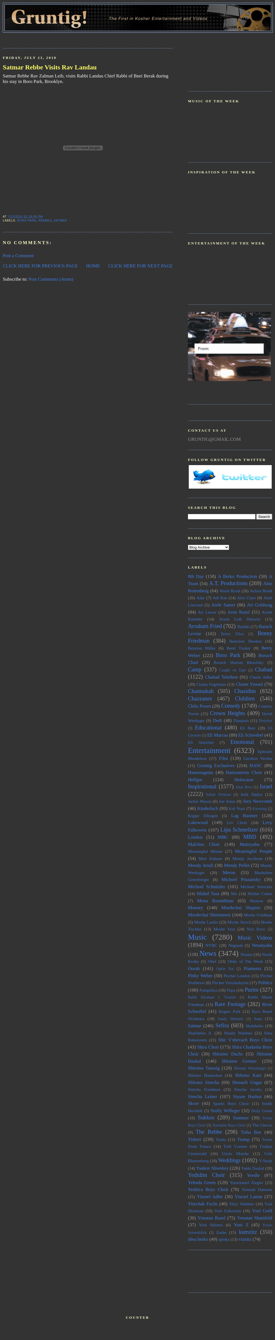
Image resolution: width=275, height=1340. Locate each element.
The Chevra (262, 1125)
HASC (256, 765)
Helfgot (195, 779)
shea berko (198, 1239)
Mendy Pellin (237, 865)
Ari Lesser (207, 612)
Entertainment (209, 750)
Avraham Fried (205, 626)
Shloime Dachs (228, 1054)
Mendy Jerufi (200, 865)
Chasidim (245, 691)
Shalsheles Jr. (200, 1033)
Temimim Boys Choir (228, 1125)
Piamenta (252, 968)
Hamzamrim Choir (244, 772)
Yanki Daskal (252, 1168)
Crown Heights (227, 713)
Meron (229, 872)
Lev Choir (237, 822)
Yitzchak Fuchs (203, 1203)
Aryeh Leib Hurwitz (239, 619)
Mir (234, 893)
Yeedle (253, 1175)
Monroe (256, 900)
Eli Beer (247, 728)
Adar (201, 597)
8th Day (196, 576)
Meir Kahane (210, 858)
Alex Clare (246, 597)
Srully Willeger (225, 1110)
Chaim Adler (261, 677)
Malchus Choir (204, 844)
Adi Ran (220, 597)
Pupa (231, 990)
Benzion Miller (202, 648)
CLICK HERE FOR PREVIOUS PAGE (40, 265)
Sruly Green (261, 1110)
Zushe (221, 1232)
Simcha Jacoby (248, 1089)
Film (223, 758)
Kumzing (260, 809)
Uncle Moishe (235, 1153)
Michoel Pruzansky (241, 879)
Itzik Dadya (251, 794)
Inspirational (202, 786)
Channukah (201, 691)
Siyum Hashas (247, 1096)
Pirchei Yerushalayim (230, 982)
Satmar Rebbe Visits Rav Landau (50, 67)
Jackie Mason (199, 801)
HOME (93, 265)
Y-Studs (266, 1160)
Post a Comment (18, 255)
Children (245, 698)
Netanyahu (262, 945)
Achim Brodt (261, 590)
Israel (266, 786)
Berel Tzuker (239, 648)
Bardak (243, 626)
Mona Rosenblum (215, 900)
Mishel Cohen (260, 893)
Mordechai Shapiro (240, 907)
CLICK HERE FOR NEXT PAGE (140, 265)
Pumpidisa (209, 990)
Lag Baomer (244, 815)
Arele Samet (223, 605)
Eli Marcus (217, 735)
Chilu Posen (199, 706)
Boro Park (26, 220)
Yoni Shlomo (211, 1224)
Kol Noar (237, 808)
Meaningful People (253, 851)
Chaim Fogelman (211, 684)
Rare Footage (230, 1004)
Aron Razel (238, 612)
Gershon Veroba (257, 758)
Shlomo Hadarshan (205, 1075)
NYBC (211, 945)
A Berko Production (237, 576)
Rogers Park (229, 1011)
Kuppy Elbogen (203, 815)
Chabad (263, 669)
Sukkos (206, 1117)
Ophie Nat (225, 969)
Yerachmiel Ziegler (246, 1182)
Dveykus (265, 721)
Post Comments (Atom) (51, 279)
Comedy (230, 706)
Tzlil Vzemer (235, 1146)
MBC (223, 837)
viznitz (245, 1239)
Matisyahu (250, 844)
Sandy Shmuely (230, 1019)
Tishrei (194, 1139)
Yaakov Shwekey (212, 1168)
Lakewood (198, 822)
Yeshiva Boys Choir (208, 1189)
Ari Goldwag (259, 605)
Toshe (221, 1139)
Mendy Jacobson (247, 858)
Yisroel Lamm (249, 1196)
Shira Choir (208, 1047)
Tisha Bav (251, 1132)
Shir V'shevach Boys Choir (245, 1039)
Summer (241, 1117)
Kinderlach (207, 808)
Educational (208, 727)
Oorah (194, 968)
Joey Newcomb (257, 801)
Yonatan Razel (212, 1218)
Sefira (222, 1025)
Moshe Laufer (206, 922)
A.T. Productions (228, 583)
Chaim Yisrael (249, 684)
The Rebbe (209, 1132)
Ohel (212, 961)
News (207, 953)
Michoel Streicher (256, 886)
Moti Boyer (256, 929)
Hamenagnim (200, 772)
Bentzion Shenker (245, 641)
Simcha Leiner (202, 1096)
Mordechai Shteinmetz (209, 914)
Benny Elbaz (232, 634)
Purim (251, 990)
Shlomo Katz (248, 1075)
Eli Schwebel (250, 735)
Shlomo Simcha (203, 1082)
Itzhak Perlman (218, 794)
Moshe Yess (224, 929)
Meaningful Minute (205, 851)
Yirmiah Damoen (257, 1189)
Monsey (195, 907)
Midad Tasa (208, 893)
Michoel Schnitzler (206, 886)
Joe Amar (227, 801)
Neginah (235, 945)
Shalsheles (254, 1025)
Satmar (60, 220)
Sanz (258, 1018)
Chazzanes (200, 698)
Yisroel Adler (210, 1196)
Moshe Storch (239, 922)
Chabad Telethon (221, 677)
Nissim (246, 954)
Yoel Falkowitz (227, 1210)
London (195, 837)
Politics (265, 982)
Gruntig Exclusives (216, 765)
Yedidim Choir (206, 1175)
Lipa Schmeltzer (239, 830)
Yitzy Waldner (241, 1203)
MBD (249, 837)
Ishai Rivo (244, 787)
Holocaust (243, 779)
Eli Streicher (201, 742)
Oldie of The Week (245, 961)
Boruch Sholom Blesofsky (239, 662)
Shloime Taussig (204, 1068)
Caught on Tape (232, 670)
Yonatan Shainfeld (254, 1218)
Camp (194, 669)
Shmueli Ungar (247, 1082)
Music (197, 937)
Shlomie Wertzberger (250, 1068)
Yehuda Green (202, 1182)
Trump (243, 1139)
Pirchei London (237, 975)
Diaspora (240, 720)
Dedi (217, 720)
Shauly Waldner (238, 1033)
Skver (193, 1103)
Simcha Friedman (204, 1089)
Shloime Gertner (239, 1061)
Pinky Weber (200, 975)
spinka (223, 1239)
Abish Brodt (229, 590)
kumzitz (248, 1232)
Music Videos (255, 938)
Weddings (229, 1160)
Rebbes (45, 220)
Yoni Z (241, 1224)
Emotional (242, 742)
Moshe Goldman (258, 915)
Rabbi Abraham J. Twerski (212, 997)
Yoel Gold (262, 1210)
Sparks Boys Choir (231, 1103)
